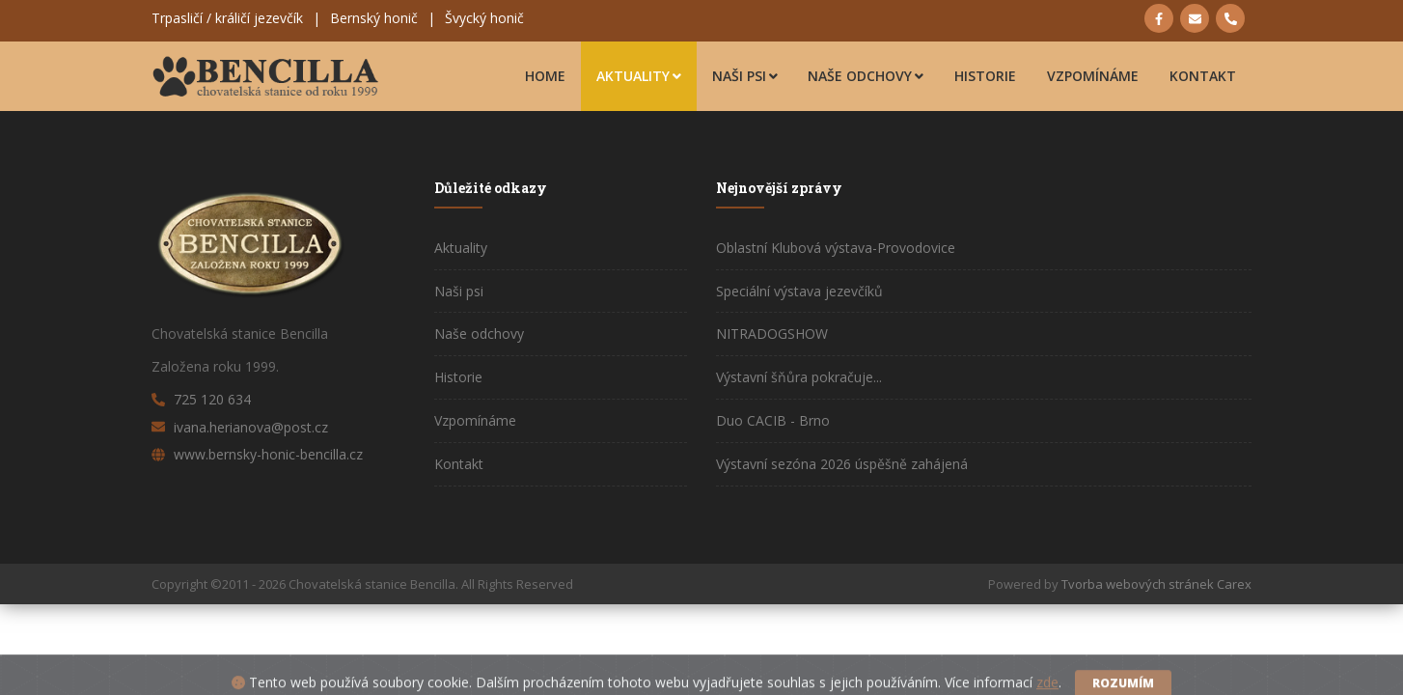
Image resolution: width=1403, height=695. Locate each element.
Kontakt (1202, 76)
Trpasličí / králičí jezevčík (227, 18)
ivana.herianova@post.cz (251, 427)
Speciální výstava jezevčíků (799, 291)
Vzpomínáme (1093, 76)
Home (545, 76)
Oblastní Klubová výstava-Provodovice (835, 247)
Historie (985, 76)
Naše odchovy (865, 76)
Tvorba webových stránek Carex (1156, 584)
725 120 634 (212, 399)
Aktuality (638, 76)
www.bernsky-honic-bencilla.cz (268, 454)
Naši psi (745, 76)
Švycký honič (484, 18)
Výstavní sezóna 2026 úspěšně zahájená (842, 464)
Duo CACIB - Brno (773, 420)
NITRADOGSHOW (772, 333)
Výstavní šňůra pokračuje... (799, 377)
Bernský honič (374, 18)
